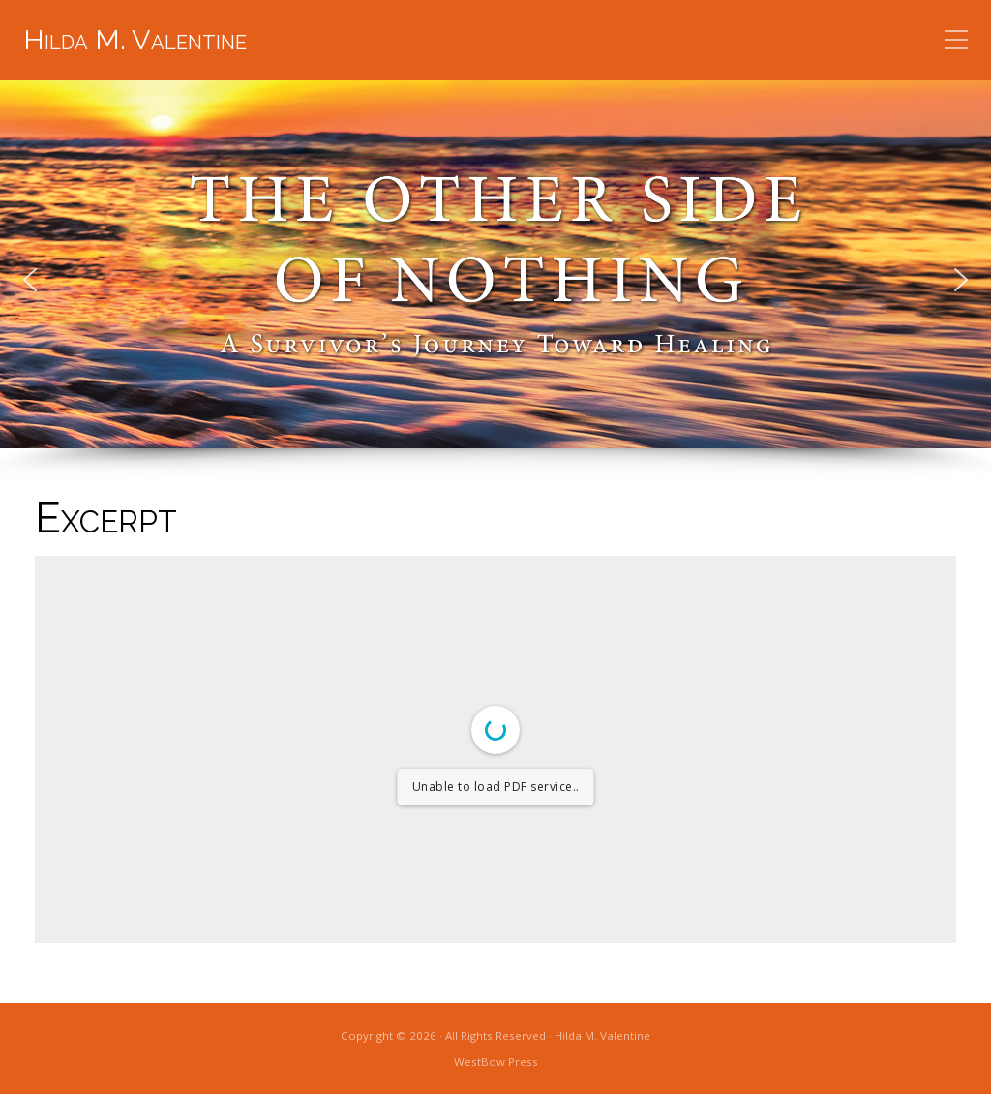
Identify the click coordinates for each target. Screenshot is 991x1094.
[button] (30, 279)
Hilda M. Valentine (135, 39)
